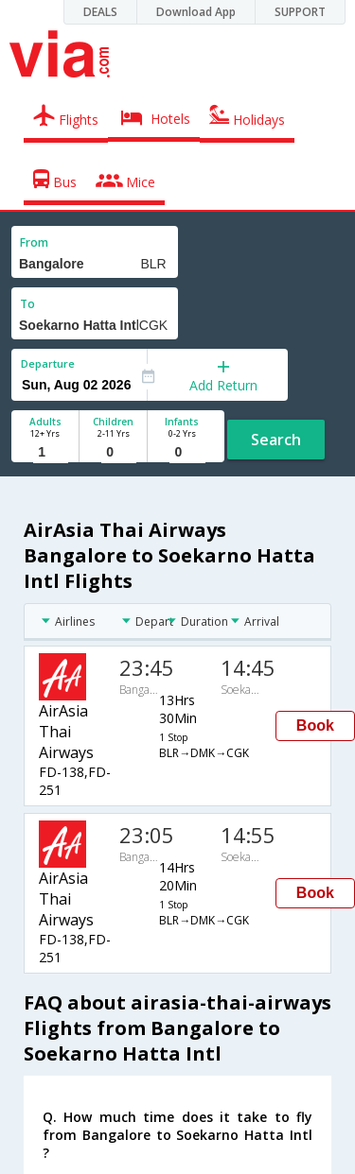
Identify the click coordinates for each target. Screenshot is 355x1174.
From (34, 242)
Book (315, 725)
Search (276, 439)
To (27, 304)
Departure (48, 363)
